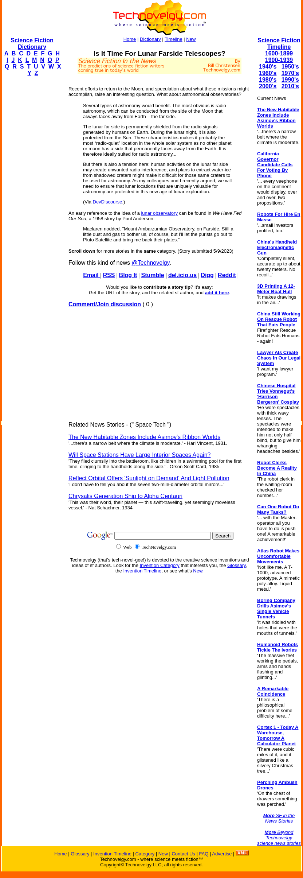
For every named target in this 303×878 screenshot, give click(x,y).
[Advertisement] (31, 191)
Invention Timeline (142, 571)
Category (144, 853)
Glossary (236, 565)
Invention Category (160, 565)
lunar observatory (159, 213)
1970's (290, 73)
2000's (267, 86)
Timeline (173, 39)
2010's (290, 86)
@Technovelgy (150, 263)
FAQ (203, 853)
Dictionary (150, 39)
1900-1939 (279, 60)
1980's (267, 80)
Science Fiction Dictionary (32, 43)
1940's (267, 66)
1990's (290, 80)
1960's (267, 73)
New (191, 39)
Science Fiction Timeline (278, 43)
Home (129, 39)
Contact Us (183, 853)
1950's (290, 66)
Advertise (222, 853)
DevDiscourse (107, 202)
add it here (217, 292)
